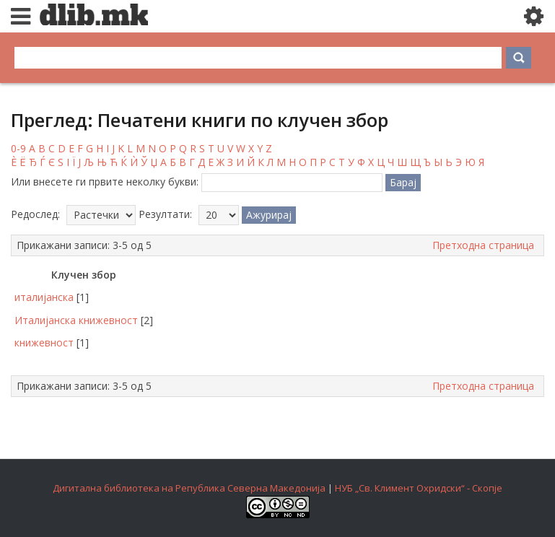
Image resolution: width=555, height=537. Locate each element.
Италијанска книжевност (76, 320)
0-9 (18, 148)
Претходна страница (483, 245)
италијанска (44, 297)
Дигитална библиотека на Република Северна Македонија (189, 487)
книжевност (44, 342)
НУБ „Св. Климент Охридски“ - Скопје (418, 487)
